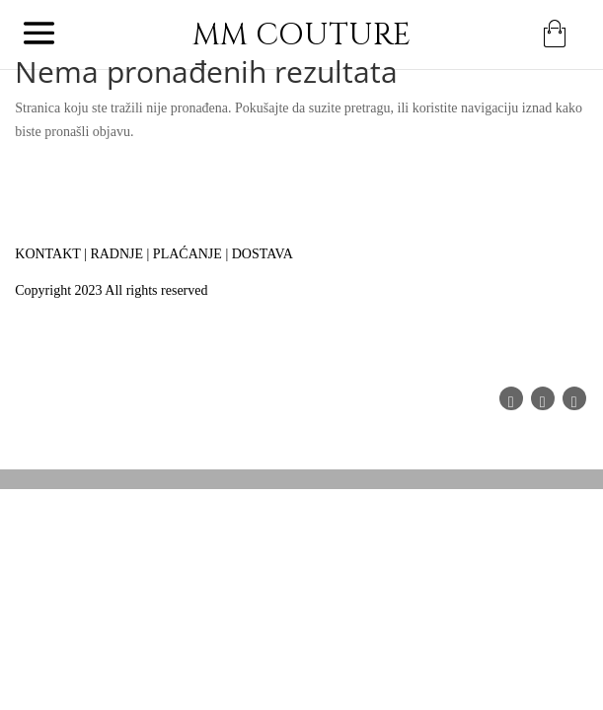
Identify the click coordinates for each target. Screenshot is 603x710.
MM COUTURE (301, 35)
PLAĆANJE (187, 254)
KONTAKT (47, 254)
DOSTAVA (262, 254)
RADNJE (116, 254)
